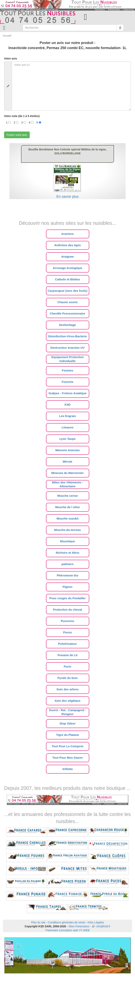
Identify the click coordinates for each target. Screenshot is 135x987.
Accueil (7, 35)
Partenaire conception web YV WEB (68, 930)
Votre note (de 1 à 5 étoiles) (22, 116)
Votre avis (10, 58)
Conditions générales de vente (66, 922)
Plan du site (38, 922)
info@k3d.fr (103, 926)
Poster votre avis (17, 134)
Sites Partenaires (78, 926)
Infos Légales (95, 922)
